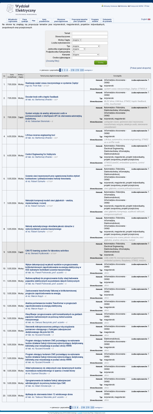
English (144, 19)
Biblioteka (124, 6)
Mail (147, 6)
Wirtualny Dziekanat (110, 6)
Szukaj (100, 63)
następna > (88, 70)
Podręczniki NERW (136, 6)
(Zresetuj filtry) (52, 61)
